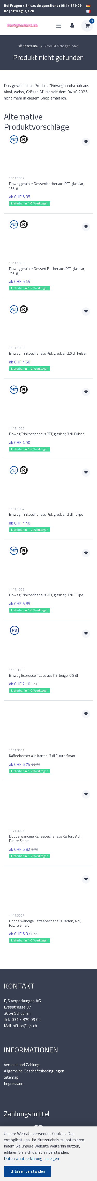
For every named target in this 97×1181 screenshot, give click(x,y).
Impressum (13, 1083)
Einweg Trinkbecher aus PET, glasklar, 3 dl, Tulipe (46, 595)
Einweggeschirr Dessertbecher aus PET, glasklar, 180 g (46, 186)
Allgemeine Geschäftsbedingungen (34, 1071)
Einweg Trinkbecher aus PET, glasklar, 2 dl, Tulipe (46, 514)
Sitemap (11, 1077)
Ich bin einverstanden (27, 1171)
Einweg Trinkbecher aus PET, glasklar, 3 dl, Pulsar (46, 433)
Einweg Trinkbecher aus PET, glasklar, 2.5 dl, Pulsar (48, 353)
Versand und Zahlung (22, 1064)
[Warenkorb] (87, 26)
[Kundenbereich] (72, 26)
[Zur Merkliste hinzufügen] (86, 142)
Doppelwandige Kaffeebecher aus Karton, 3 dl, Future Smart (45, 838)
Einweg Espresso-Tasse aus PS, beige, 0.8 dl (43, 675)
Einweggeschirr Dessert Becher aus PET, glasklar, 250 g (47, 271)
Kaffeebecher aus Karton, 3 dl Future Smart (42, 755)
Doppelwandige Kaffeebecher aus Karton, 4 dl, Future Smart (45, 923)
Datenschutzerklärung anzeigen (31, 1158)
